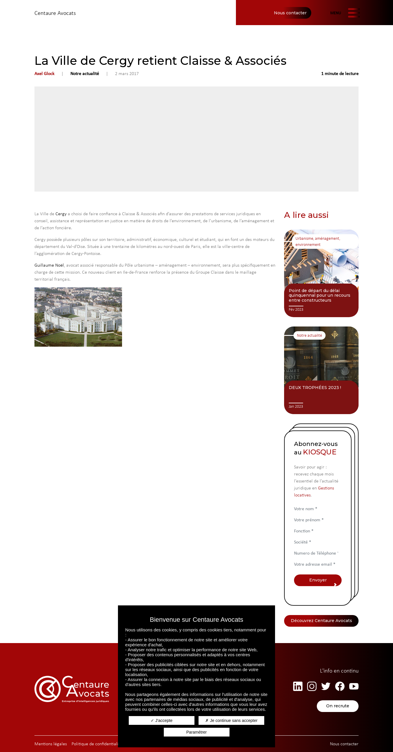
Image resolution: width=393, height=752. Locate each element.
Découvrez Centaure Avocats (321, 621)
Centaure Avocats (55, 12)
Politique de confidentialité (97, 743)
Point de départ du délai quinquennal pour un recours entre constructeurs (319, 295)
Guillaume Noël (49, 265)
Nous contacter (290, 12)
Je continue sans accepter (231, 720)
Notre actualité (84, 73)
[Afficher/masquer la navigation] (344, 13)
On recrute (337, 706)
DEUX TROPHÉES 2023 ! (315, 387)
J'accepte (162, 720)
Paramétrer (196, 732)
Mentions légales (50, 743)
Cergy (61, 213)
